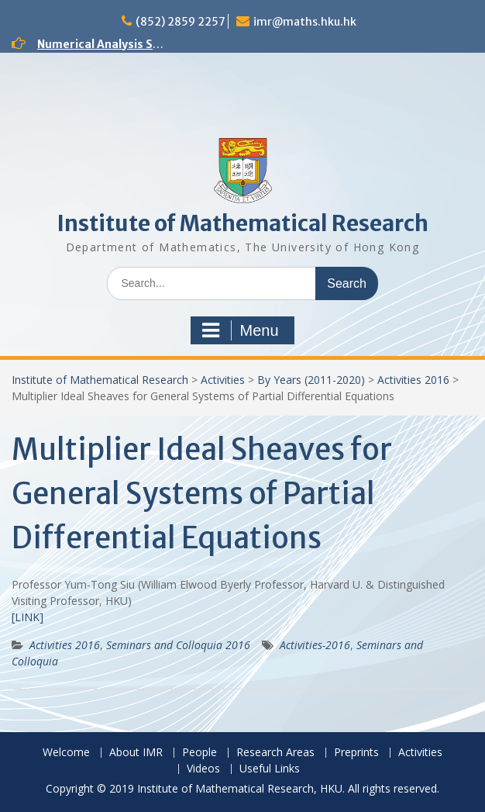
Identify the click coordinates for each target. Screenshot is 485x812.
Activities (223, 379)
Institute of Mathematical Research (242, 223)
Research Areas (275, 753)
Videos (203, 769)
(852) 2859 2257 (180, 22)
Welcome (66, 753)
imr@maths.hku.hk (304, 22)
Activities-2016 (315, 645)
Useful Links (269, 769)
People (199, 753)
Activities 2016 (413, 379)
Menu (240, 330)
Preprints (356, 753)
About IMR (136, 753)
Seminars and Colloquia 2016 (178, 645)
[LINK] (27, 617)
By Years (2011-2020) (311, 379)
